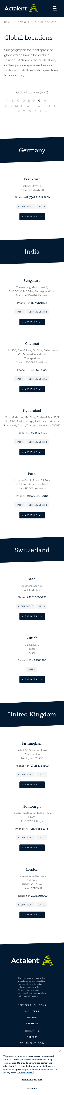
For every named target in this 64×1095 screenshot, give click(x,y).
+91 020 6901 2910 (36, 496)
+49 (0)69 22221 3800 (36, 197)
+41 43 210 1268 (36, 660)
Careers (32, 1037)
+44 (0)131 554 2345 (36, 829)
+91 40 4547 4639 (36, 433)
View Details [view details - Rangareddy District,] (32, 452)
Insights (32, 1017)
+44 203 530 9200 (36, 896)
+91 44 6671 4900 (36, 370)
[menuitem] (32, 1007)
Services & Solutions (32, 1005)
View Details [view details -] (32, 217)
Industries (32, 1011)
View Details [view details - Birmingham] (32, 785)
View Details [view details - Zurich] (32, 679)
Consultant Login (32, 1043)
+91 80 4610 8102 (36, 303)
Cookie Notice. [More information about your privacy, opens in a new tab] (25, 1073)
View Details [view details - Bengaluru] (32, 322)
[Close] (60, 1051)
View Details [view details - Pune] (32, 515)
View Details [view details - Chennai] (32, 389)
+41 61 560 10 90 (36, 597)
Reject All (32, 1089)
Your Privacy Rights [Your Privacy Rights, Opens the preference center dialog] (32, 1079)
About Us (32, 1024)
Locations (32, 1031)
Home (21, 8)
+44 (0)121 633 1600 (36, 766)
